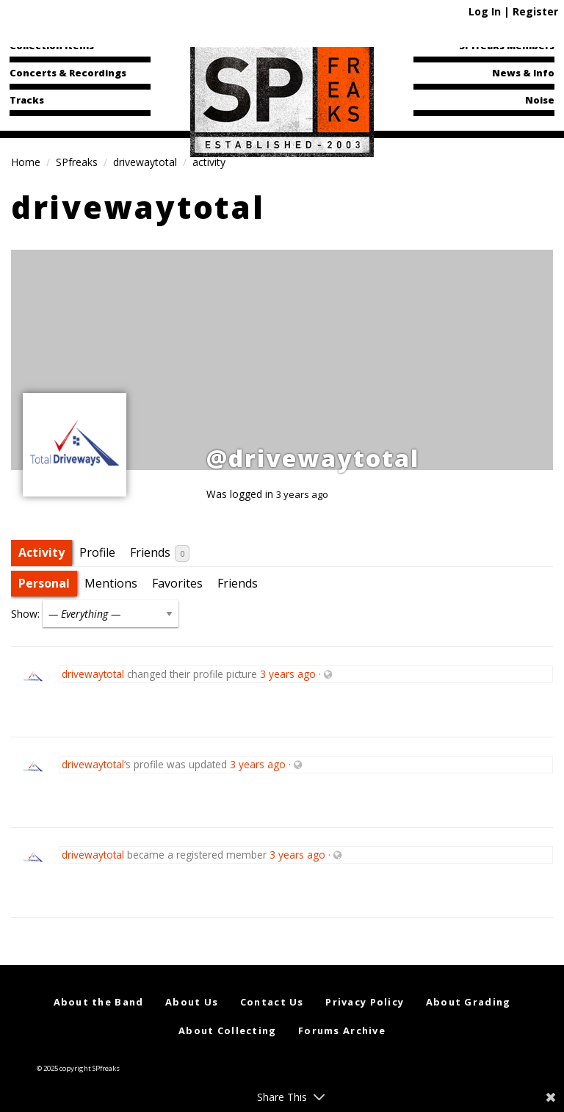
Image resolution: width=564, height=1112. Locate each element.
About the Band (99, 1001)
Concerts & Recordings (68, 72)
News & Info (523, 72)
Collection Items (52, 45)
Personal (44, 583)
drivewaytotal (145, 162)
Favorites (177, 583)
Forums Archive (342, 1030)
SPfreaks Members (506, 45)
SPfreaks (77, 162)
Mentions (110, 583)
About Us (191, 1001)
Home (25, 162)
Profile (97, 552)
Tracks (27, 99)
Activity (41, 552)
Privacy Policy (364, 1001)
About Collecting (227, 1030)
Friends (159, 553)
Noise (539, 99)
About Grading (468, 1001)
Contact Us (272, 1001)
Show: (25, 614)
